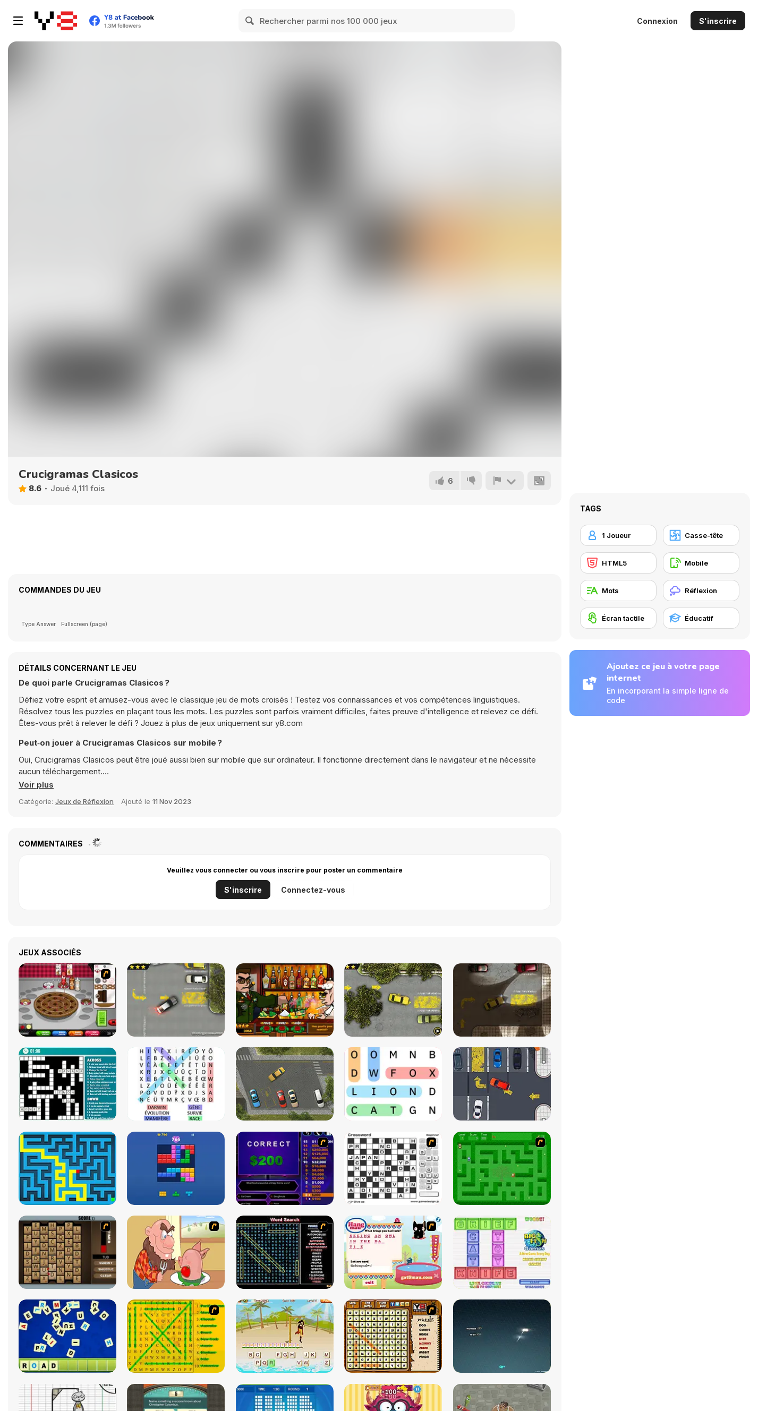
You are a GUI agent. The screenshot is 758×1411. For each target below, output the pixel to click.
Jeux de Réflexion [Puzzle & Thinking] (84, 801)
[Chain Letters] (67, 1252)
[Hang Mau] (393, 1252)
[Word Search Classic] (176, 1084)
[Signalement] (505, 480)
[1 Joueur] (618, 535)
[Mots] (618, 590)
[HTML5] (618, 563)
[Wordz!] (502, 1252)
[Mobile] (701, 563)
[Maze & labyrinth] (67, 1168)
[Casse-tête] (701, 535)
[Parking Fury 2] (393, 1000)
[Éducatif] (701, 618)
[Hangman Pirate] (285, 1336)
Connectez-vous (313, 889)
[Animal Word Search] (393, 1336)
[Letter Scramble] (67, 1336)
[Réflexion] (701, 590)
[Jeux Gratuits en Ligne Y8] (56, 20)
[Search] (250, 20)
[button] (36, 785)
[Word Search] (393, 1084)
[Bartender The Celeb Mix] (285, 1000)
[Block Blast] (176, 1168)
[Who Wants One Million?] (285, 1168)
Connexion (657, 20)
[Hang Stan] (176, 1252)
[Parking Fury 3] (502, 1000)
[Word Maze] (502, 1168)
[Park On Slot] (502, 1084)
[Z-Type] (502, 1336)
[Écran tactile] (618, 618)
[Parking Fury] (176, 1000)
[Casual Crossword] (67, 1084)
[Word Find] (176, 1336)
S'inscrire (718, 20)
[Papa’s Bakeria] (67, 1000)
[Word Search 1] (285, 1252)
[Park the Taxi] (285, 1084)
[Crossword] (393, 1168)
